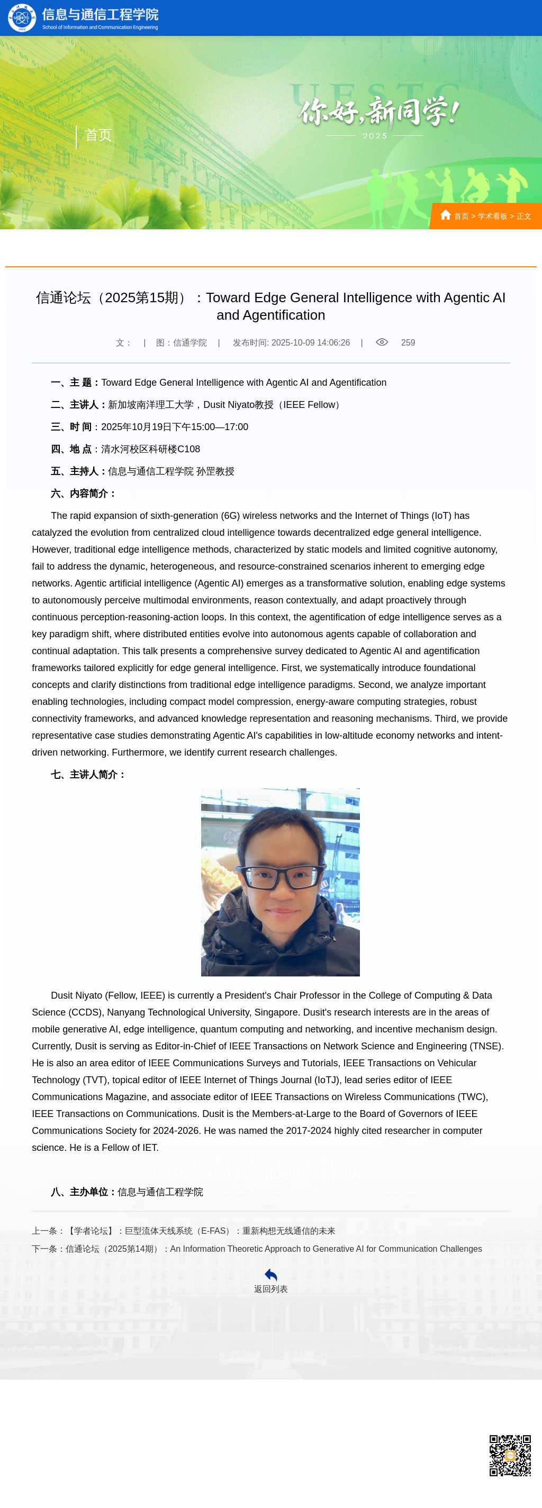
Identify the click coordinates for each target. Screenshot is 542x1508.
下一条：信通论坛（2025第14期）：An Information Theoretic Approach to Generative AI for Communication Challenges (257, 1248)
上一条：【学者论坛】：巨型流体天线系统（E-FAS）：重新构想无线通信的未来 (184, 1230)
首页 (461, 216)
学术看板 (493, 216)
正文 (524, 216)
